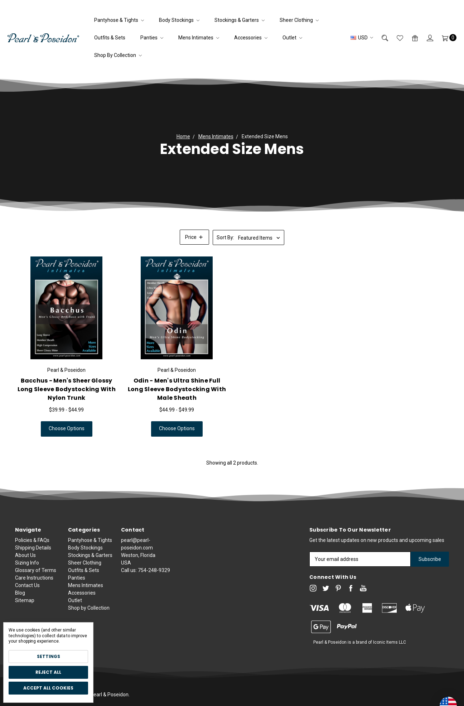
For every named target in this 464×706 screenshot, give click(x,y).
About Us (25, 583)
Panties (151, 37)
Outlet (292, 37)
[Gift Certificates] (410, 38)
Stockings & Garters (239, 20)
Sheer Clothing (299, 20)
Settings (48, 656)
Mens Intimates (198, 37)
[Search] (380, 38)
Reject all (48, 672)
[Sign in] (425, 38)
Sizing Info (27, 591)
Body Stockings (179, 20)
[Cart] (444, 38)
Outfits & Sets (109, 37)
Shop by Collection (118, 55)
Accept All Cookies (48, 688)
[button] (194, 237)
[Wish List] (395, 38)
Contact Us (27, 613)
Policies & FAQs (32, 568)
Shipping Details (33, 575)
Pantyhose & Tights (119, 20)
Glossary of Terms (35, 598)
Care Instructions (34, 606)
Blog (20, 621)
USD (362, 37)
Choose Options (66, 435)
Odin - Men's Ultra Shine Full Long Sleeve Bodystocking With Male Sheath (177, 396)
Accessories (250, 37)
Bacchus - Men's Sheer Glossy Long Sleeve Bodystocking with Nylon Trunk (67, 396)
